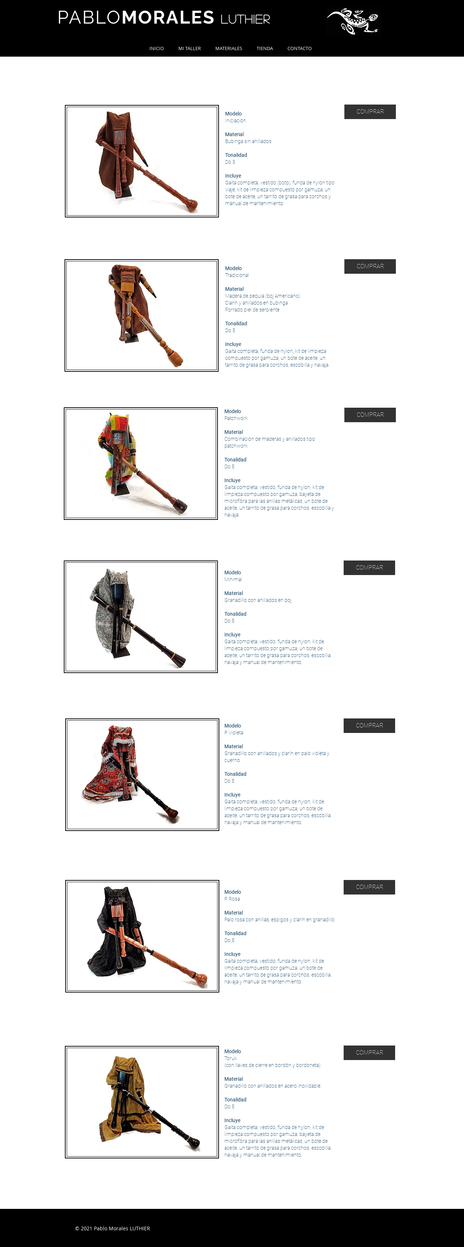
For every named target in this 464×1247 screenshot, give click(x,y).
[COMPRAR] (370, 112)
